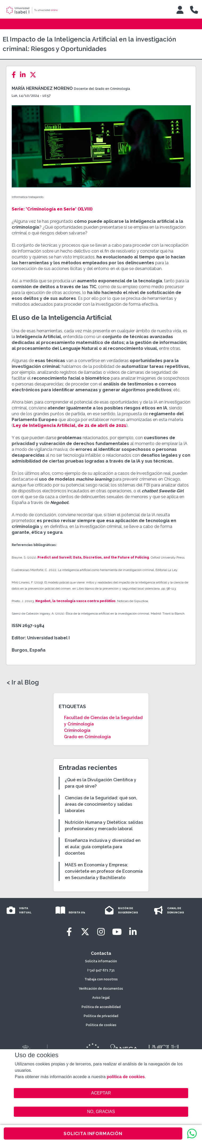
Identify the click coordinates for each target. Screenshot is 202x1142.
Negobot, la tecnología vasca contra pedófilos (75, 601)
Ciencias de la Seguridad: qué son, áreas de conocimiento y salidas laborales (101, 804)
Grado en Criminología (87, 736)
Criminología (77, 730)
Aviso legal (101, 998)
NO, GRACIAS (101, 1111)
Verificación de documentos (101, 988)
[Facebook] (15, 75)
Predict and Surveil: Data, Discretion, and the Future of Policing (93, 557)
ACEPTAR (101, 1093)
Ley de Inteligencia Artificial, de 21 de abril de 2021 (69, 425)
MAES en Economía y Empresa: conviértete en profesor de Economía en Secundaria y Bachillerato (104, 871)
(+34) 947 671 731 (101, 970)
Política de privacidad (101, 1016)
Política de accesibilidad (101, 1007)
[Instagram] (101, 932)
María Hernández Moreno (42, 88)
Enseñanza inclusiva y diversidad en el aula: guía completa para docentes (103, 847)
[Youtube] (117, 932)
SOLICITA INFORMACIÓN (93, 1133)
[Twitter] (34, 75)
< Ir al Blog (23, 682)
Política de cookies (101, 1025)
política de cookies (126, 1076)
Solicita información (101, 961)
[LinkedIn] (24, 75)
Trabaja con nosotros (101, 979)
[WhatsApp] (192, 1133)
